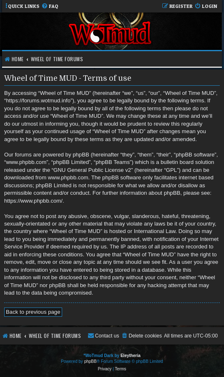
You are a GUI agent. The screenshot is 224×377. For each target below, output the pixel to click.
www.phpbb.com (68, 177)
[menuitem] (49, 6)
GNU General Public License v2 (92, 170)
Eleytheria (131, 355)
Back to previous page (33, 312)
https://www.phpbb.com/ (33, 201)
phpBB (90, 361)
